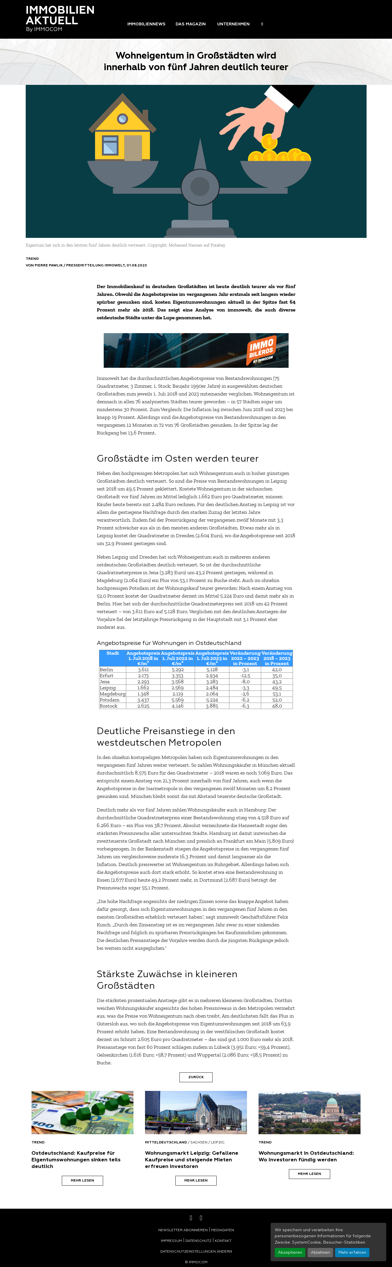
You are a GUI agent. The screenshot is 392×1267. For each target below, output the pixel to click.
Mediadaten (222, 1230)
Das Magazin (191, 24)
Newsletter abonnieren (183, 1230)
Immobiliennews (146, 24)
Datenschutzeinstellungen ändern (196, 1251)
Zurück (196, 1077)
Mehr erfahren (352, 1253)
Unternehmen (233, 24)
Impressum (171, 1241)
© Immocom (196, 1262)
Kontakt (223, 1241)
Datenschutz (198, 1241)
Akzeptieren (290, 1253)
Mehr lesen (82, 1180)
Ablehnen (320, 1253)
